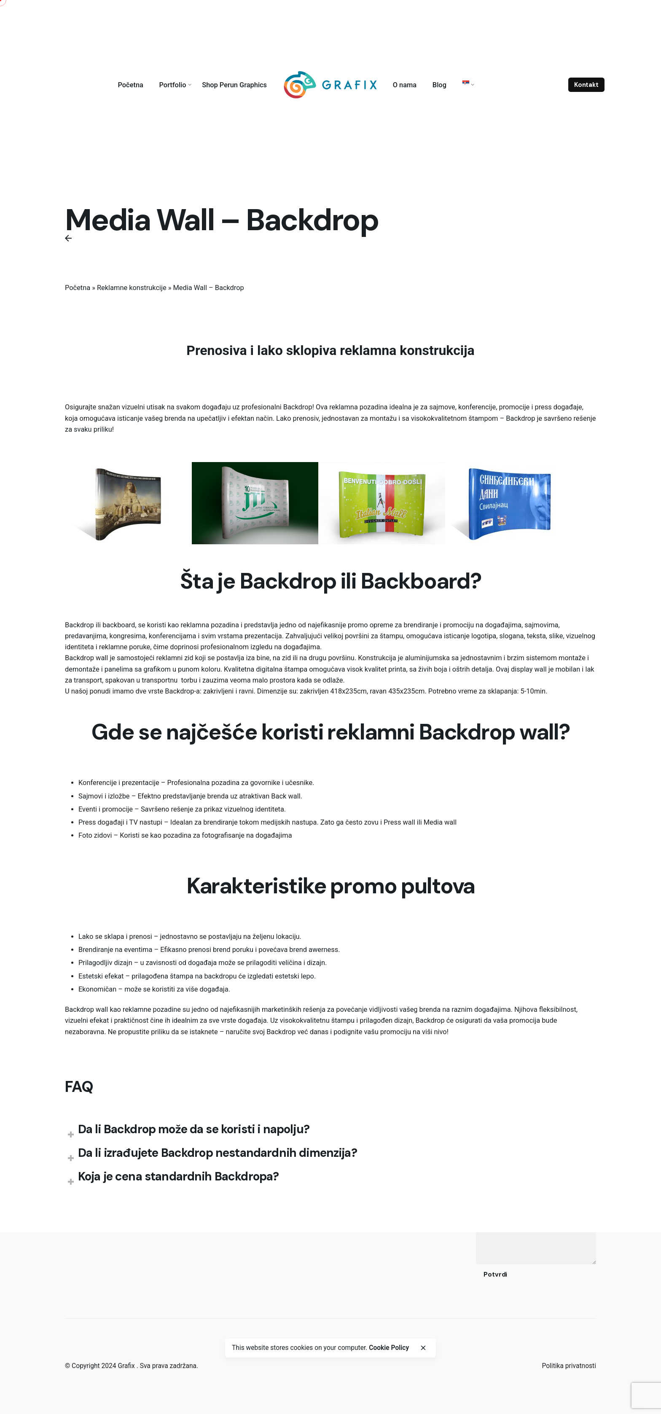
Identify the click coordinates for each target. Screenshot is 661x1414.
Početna (77, 288)
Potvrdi (495, 1274)
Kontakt (586, 85)
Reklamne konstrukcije (132, 288)
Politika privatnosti (569, 1366)
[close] (423, 1348)
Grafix (127, 1366)
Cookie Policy (389, 1348)
